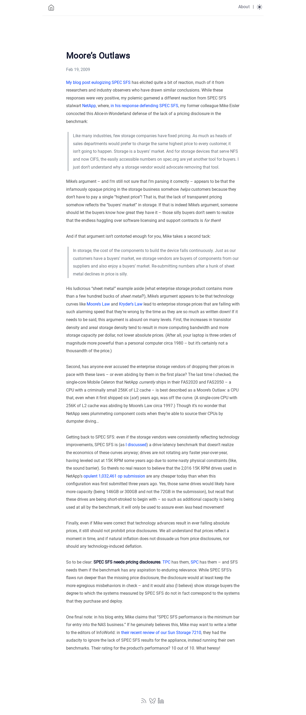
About (244, 6)
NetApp (89, 105)
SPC (195, 562)
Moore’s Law (98, 304)
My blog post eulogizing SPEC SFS (98, 82)
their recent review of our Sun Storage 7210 (161, 632)
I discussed (136, 444)
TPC (166, 562)
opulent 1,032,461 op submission (114, 476)
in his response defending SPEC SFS (144, 105)
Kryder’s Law (130, 304)
